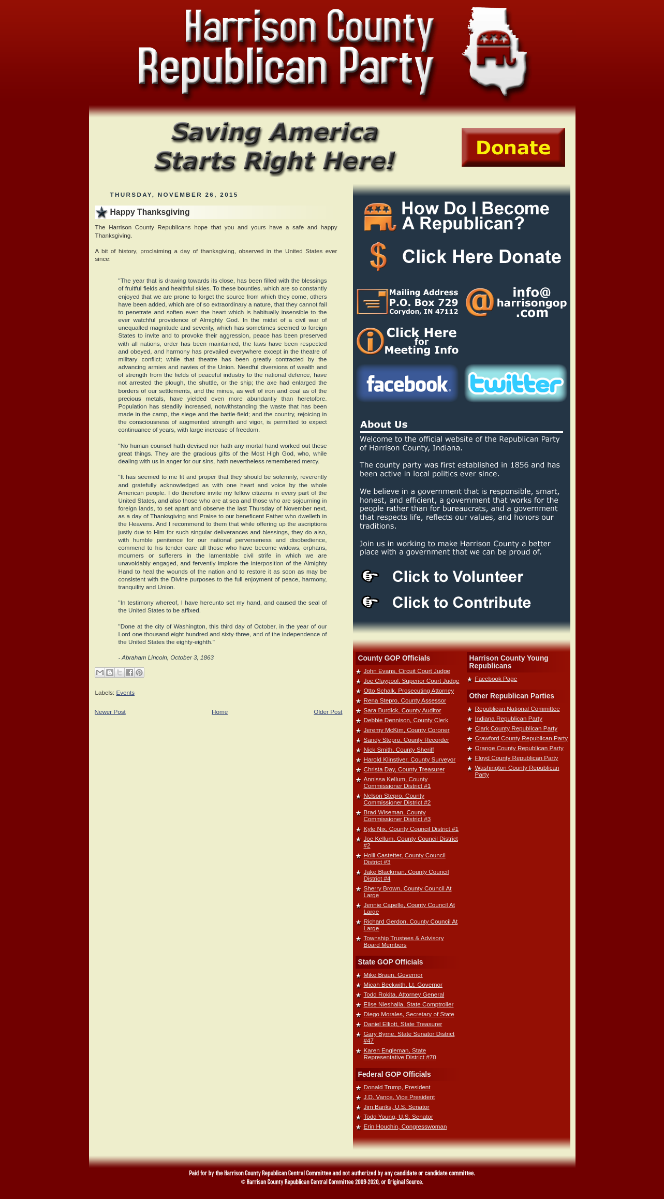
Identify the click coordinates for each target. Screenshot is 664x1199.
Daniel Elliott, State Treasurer (403, 1023)
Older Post (328, 711)
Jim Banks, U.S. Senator (397, 1106)
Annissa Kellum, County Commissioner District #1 (397, 782)
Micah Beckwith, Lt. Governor (403, 984)
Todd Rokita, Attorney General (404, 994)
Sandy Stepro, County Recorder (406, 739)
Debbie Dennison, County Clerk (406, 720)
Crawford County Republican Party (521, 738)
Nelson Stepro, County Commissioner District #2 (397, 799)
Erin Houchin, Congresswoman (405, 1126)
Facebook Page (496, 678)
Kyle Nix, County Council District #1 (411, 828)
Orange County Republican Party (519, 747)
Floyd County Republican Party (516, 757)
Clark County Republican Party (516, 728)
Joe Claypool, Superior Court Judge (412, 680)
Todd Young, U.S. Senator (398, 1116)
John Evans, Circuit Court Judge (407, 670)
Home (220, 711)
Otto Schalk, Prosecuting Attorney (409, 690)
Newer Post (110, 711)
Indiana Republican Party (508, 718)
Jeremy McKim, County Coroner (407, 729)
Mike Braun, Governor (393, 974)
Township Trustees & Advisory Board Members (404, 941)
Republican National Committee (517, 708)
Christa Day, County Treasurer (404, 769)
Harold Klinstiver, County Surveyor (410, 759)
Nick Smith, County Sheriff (399, 749)
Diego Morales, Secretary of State (409, 1014)
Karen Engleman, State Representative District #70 (400, 1053)
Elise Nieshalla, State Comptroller (409, 1004)
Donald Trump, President (397, 1087)
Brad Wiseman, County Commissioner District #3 (397, 815)
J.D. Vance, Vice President (399, 1096)
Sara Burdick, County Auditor (402, 710)
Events (125, 692)
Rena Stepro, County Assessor (405, 700)
